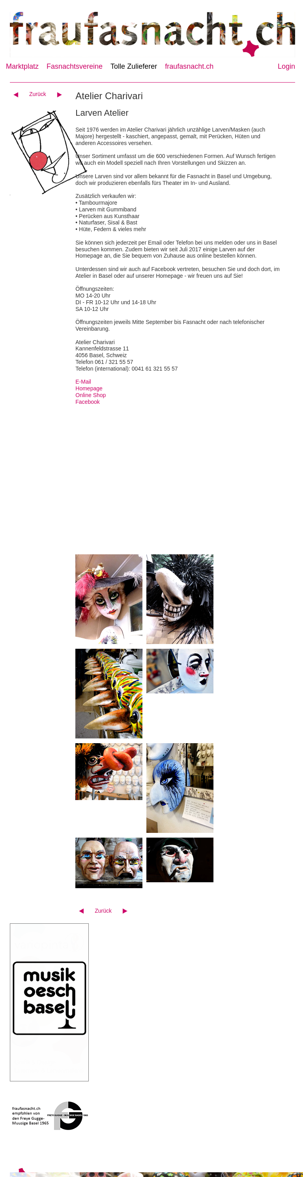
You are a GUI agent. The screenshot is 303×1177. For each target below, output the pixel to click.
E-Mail (83, 382)
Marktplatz (22, 66)
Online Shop (90, 395)
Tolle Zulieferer (133, 66)
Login (286, 66)
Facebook (87, 402)
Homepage (89, 388)
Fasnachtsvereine (75, 66)
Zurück (37, 94)
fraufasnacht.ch (189, 66)
